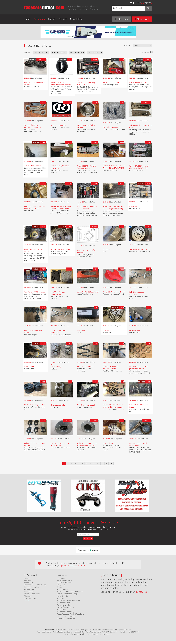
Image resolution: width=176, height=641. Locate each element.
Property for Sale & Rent (67, 618)
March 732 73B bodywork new (114, 292)
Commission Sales (31, 587)
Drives (59, 587)
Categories (39, 19)
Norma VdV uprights (58, 405)
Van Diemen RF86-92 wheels (140, 249)
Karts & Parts (62, 596)
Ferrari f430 (107, 249)
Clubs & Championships (66, 616)
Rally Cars (61, 585)
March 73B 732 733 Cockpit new (88, 292)
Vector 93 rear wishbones (86, 367)
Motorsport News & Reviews (68, 601)
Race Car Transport (64, 583)
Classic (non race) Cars (66, 607)
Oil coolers (81, 330)
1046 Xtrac (133, 206)
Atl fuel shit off (134, 330)
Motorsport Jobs (63, 603)
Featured (27, 580)
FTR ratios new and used (86, 405)
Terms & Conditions (32, 594)
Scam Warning (30, 598)
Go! (148, 8)
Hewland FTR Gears (110, 443)
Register (147, 3)
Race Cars (61, 578)
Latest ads (121, 19)
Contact (63, 19)
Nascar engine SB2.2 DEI (138, 82)
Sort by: (127, 45)
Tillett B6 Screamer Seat (33, 166)
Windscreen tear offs (58, 125)
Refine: (27, 53)
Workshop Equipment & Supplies (70, 592)
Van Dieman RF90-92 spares (35, 292)
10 (98, 463)
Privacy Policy (30, 589)
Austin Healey (56, 367)
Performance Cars (64, 605)
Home (27, 19)
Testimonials (29, 592)
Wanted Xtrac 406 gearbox (60, 249)
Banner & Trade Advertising (35, 585)
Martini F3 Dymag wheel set (34, 405)
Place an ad (142, 19)
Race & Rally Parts (64, 580)
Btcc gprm (107, 330)
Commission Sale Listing (67, 594)
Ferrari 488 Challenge (111, 82)
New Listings (29, 583)
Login (139, 3)
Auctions (60, 598)
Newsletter (76, 19)
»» (111, 463)
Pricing (51, 19)
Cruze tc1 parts (29, 367)
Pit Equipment (62, 589)
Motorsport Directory (65, 612)
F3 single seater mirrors (112, 127)
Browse (27, 578)
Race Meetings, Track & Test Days (70, 614)
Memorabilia (62, 610)
